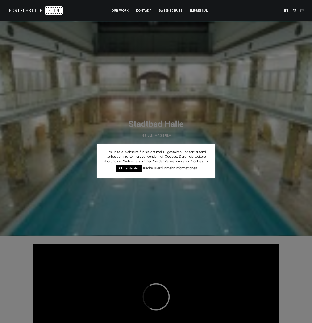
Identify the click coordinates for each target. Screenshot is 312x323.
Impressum (199, 10)
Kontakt (143, 10)
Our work (120, 10)
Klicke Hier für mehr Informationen (170, 168)
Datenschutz (171, 10)
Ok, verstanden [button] (129, 168)
